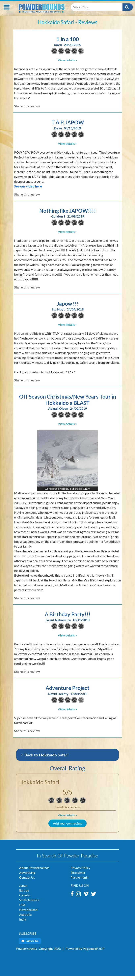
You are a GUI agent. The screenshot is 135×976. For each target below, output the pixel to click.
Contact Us (27, 877)
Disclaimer (78, 872)
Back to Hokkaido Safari (45, 754)
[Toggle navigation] (6, 7)
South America (29, 900)
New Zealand (28, 909)
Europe (24, 890)
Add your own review (67, 823)
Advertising (27, 872)
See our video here (28, 186)
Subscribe (30, 941)
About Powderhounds (34, 868)
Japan (23, 885)
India (22, 919)
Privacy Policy (80, 868)
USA (22, 905)
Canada (24, 895)
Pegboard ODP (93, 948)
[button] (67, 815)
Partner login (79, 877)
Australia (25, 914)
